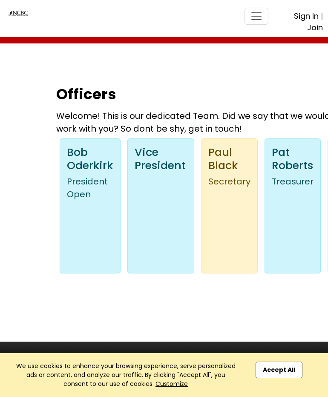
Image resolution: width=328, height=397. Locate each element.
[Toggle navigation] (256, 16)
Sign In (306, 16)
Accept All (279, 369)
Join (315, 27)
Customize (171, 384)
